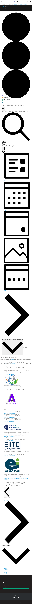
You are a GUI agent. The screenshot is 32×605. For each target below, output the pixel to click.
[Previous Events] (7, 492)
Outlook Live (6, 571)
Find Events (4, 141)
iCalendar (5, 568)
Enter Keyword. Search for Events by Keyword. (10, 111)
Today (3, 338)
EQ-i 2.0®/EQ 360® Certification (15, 367)
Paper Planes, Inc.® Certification (15, 439)
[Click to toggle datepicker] (12, 347)
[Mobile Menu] (1, 2)
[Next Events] (17, 314)
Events (6, 6)
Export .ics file (6, 572)
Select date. (25, 347)
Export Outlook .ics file (8, 573)
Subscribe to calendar (6, 545)
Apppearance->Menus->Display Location (21, 4)
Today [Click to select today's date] (5, 498)
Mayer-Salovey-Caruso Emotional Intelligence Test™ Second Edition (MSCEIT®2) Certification (15, 483)
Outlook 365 (6, 569)
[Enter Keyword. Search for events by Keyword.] (23, 111)
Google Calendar (7, 566)
